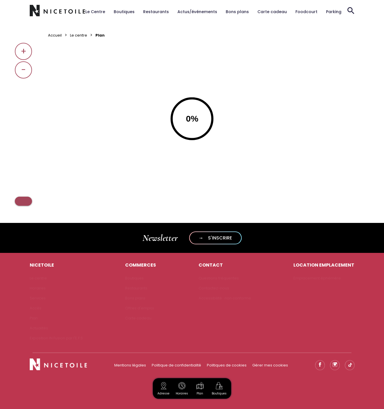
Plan (199, 388)
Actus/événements (197, 12)
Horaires (38, 288)
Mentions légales (130, 365)
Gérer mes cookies (270, 365)
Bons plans (237, 12)
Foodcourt (306, 12)
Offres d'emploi (139, 308)
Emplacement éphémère (317, 278)
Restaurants (156, 12)
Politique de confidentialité (176, 365)
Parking (333, 12)
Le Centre (95, 12)
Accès (35, 308)
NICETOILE (42, 265)
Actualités (39, 328)
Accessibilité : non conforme (225, 298)
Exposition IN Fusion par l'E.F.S (56, 338)
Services (38, 298)
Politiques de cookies (227, 365)
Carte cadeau (272, 12)
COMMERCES (140, 265)
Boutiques (124, 12)
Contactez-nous (214, 288)
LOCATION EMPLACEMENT (323, 265)
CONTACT (211, 265)
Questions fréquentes (219, 278)
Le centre (78, 35)
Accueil (55, 35)
